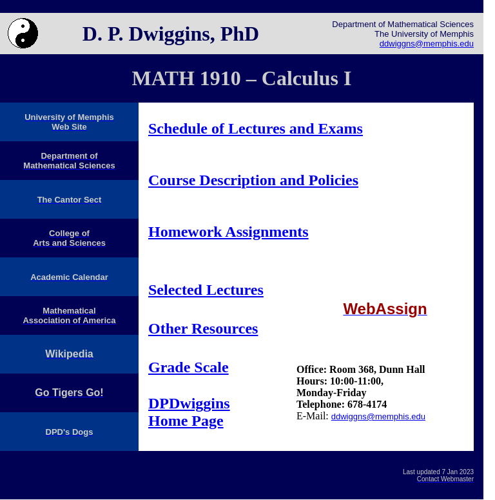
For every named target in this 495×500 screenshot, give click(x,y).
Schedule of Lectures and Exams (255, 128)
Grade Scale (188, 367)
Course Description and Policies (253, 180)
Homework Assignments (228, 231)
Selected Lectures (206, 289)
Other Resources (203, 328)
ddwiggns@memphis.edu (427, 43)
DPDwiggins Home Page (189, 412)
